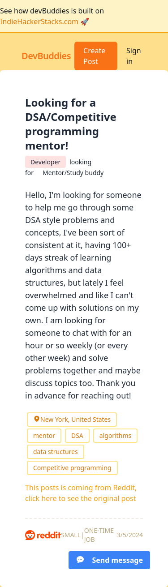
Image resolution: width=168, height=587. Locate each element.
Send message (109, 560)
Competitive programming (72, 467)
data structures (55, 451)
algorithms (115, 435)
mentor (44, 435)
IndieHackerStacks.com (39, 21)
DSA (77, 435)
